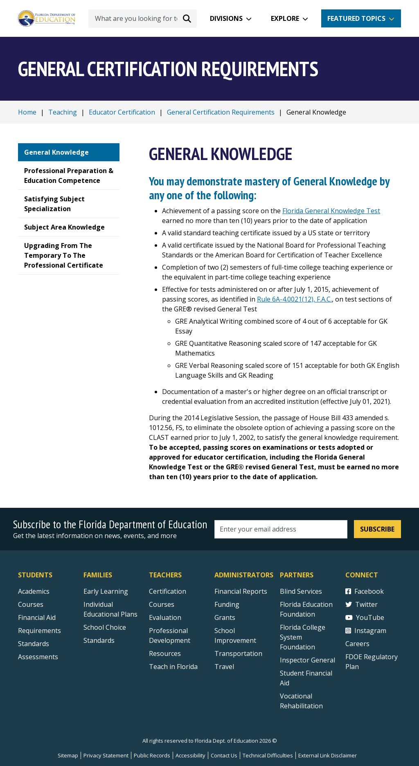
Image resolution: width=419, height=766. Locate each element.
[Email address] (280, 529)
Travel (224, 666)
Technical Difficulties (268, 755)
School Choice (104, 627)
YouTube (364, 617)
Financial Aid (37, 617)
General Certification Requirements (221, 112)
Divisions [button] (226, 18)
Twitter (361, 604)
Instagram (365, 630)
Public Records (152, 755)
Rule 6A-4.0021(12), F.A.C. (294, 299)
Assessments (38, 656)
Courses (30, 604)
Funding (226, 604)
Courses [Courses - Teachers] (161, 604)
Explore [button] (285, 18)
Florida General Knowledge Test (331, 210)
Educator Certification (122, 112)
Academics (34, 591)
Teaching (62, 112)
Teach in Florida (173, 666)
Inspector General (307, 660)
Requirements (39, 630)
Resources (165, 653)
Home (27, 112)
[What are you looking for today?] (142, 18)
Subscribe (377, 529)
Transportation (238, 653)
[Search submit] (187, 18)
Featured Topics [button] (356, 18)
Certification (167, 591)
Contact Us (224, 755)
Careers (357, 643)
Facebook (364, 591)
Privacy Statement (105, 755)
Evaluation (165, 617)
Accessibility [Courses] (190, 755)
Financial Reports (240, 591)
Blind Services (301, 591)
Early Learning (105, 591)
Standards (99, 640)
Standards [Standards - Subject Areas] (33, 643)
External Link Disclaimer (327, 755)
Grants (224, 617)
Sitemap (68, 755)
